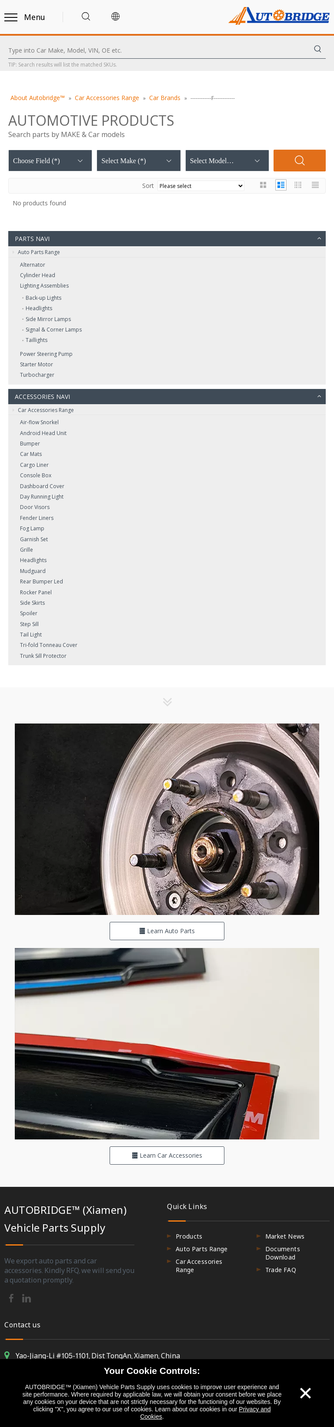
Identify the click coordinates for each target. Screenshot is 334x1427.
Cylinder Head (37, 275)
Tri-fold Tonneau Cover (48, 645)
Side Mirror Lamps (48, 319)
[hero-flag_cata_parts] (167, 819)
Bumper (30, 443)
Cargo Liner (34, 465)
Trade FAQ (280, 1270)
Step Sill (29, 624)
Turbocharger (37, 375)
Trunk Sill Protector (43, 656)
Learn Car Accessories (167, 1155)
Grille (26, 549)
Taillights (36, 340)
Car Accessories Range (43, 410)
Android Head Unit (43, 433)
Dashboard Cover (42, 486)
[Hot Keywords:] (318, 50)
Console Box (35, 475)
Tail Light (31, 634)
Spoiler (28, 613)
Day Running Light (41, 496)
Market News (285, 1236)
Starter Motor (36, 364)
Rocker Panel (36, 592)
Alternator (32, 264)
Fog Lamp (32, 528)
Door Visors (35, 507)
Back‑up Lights (43, 297)
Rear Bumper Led (41, 581)
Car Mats (31, 454)
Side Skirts (32, 602)
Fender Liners (36, 518)
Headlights (39, 308)
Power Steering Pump (46, 354)
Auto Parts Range (36, 252)
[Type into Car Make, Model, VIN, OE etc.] (159, 50)
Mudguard (33, 571)
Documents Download (282, 1253)
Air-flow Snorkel (39, 422)
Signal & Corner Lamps (54, 329)
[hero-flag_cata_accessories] (167, 1043)
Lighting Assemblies (44, 285)
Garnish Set (34, 539)
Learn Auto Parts (167, 931)
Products (189, 1236)
